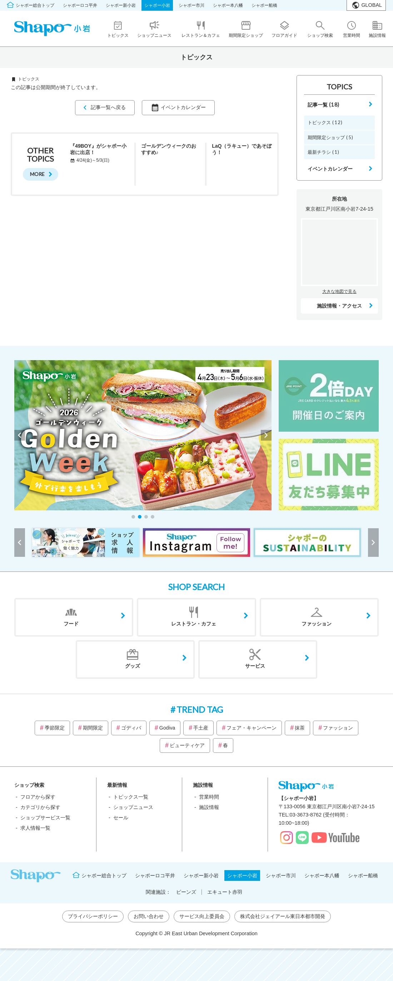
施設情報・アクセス (339, 306)
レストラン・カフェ (193, 624)
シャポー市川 (191, 5)
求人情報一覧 (35, 828)
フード (71, 624)
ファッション (317, 624)
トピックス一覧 (130, 797)
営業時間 (209, 797)
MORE (37, 174)
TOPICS (339, 86)
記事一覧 (324, 105)
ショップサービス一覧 (45, 817)
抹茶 (300, 728)
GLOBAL (371, 5)
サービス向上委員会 (201, 916)
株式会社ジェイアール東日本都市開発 (282, 916)
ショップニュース (133, 807)
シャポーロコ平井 (80, 5)
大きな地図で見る (339, 291)
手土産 (200, 728)
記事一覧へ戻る (108, 107)
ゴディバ (131, 728)
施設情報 (209, 807)
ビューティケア (187, 745)
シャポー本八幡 (228, 5)
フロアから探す (37, 797)
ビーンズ (186, 891)
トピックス (325, 122)
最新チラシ (323, 152)
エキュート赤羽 (224, 891)
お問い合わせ (149, 916)
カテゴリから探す (40, 807)
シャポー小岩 (157, 5)
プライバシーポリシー (93, 916)
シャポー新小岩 (121, 5)
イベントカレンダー (183, 107)
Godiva (167, 728)
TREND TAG (199, 709)
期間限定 (93, 728)
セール (120, 817)
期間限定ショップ (330, 137)
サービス (255, 666)
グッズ (132, 666)
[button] (133, 517)
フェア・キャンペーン (252, 728)
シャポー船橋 (264, 5)
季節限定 (55, 728)
